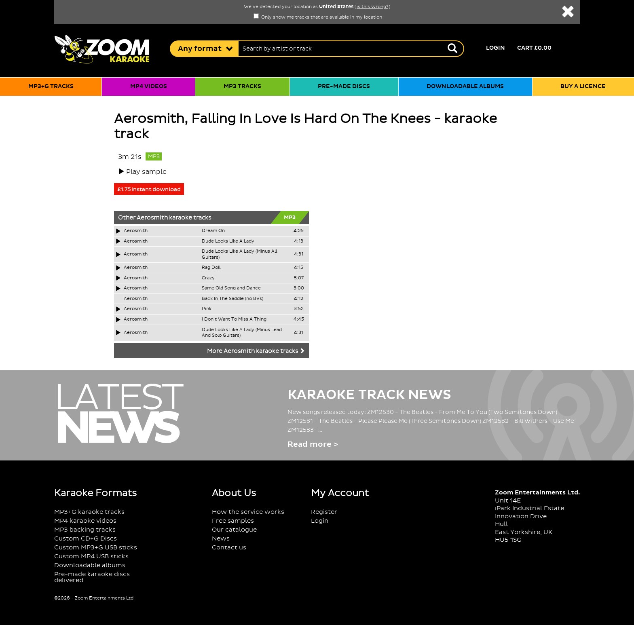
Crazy (208, 278)
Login (495, 48)
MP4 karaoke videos (85, 521)
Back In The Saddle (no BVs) (232, 299)
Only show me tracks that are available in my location (318, 17)
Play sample (146, 172)
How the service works (248, 512)
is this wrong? (372, 7)
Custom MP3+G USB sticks (95, 547)
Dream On (213, 231)
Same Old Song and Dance (231, 288)
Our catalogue (234, 530)
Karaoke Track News (369, 395)
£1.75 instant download (149, 189)
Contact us (229, 547)
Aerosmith (152, 218)
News (221, 539)
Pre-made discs (344, 86)
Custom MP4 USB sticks (91, 556)
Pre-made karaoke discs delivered (92, 577)
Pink (206, 309)
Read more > (312, 444)
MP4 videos (148, 86)
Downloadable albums (465, 86)
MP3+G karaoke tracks (89, 512)
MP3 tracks (242, 86)
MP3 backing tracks (85, 530)
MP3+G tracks (51, 86)
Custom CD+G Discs (85, 539)
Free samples (233, 521)
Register (324, 512)
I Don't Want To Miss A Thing (234, 319)
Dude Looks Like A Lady (228, 241)
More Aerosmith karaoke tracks (256, 351)
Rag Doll (211, 267)
